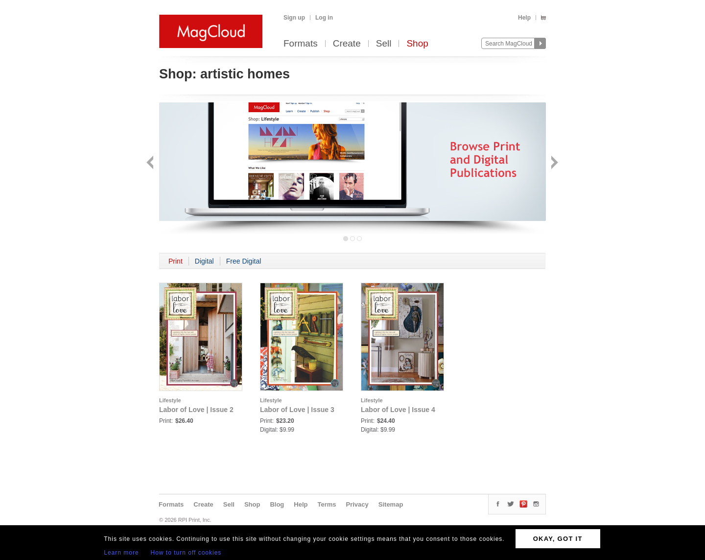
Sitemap (390, 504)
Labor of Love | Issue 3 (297, 410)
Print (175, 261)
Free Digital (243, 261)
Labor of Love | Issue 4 (398, 410)
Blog (277, 504)
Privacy (357, 504)
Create (347, 44)
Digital (204, 261)
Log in (324, 17)
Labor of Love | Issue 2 (196, 410)
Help (524, 17)
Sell (384, 44)
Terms (326, 504)
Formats (300, 44)
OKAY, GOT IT (558, 538)
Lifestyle (170, 400)
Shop (417, 44)
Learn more (121, 552)
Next (553, 163)
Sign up (294, 17)
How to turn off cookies (186, 552)
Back (151, 163)
